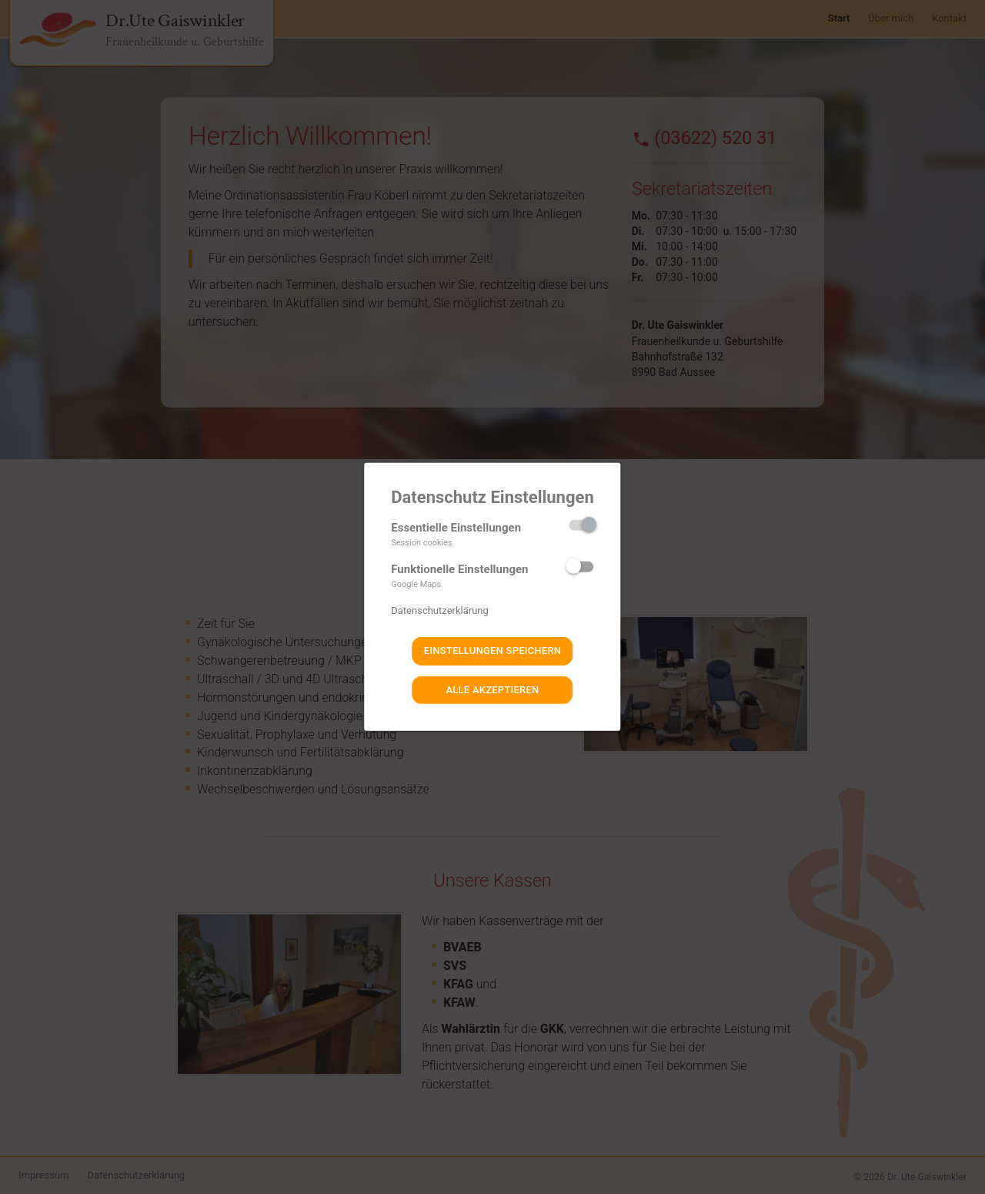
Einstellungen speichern (493, 650)
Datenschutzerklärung (440, 610)
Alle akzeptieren (492, 690)
